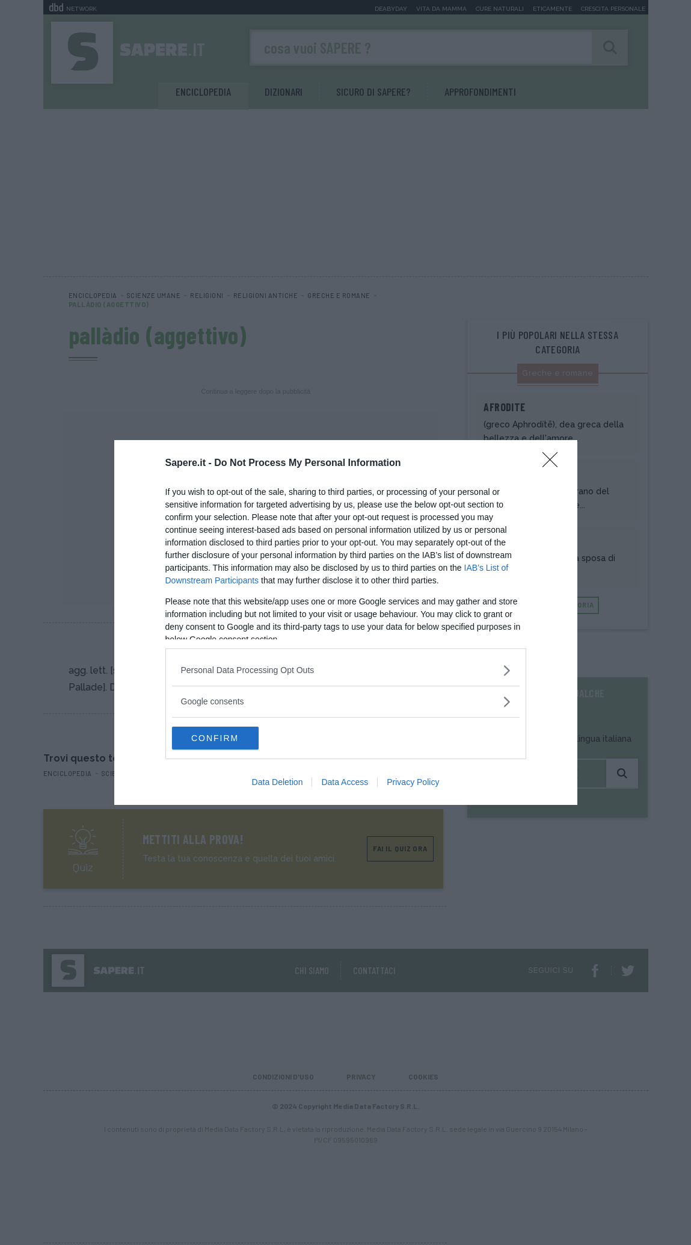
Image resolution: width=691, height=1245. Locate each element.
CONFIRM (229, 738)
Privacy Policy (413, 782)
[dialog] (345, 622)
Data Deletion (277, 782)
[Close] (553, 463)
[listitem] (346, 669)
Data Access (344, 782)
